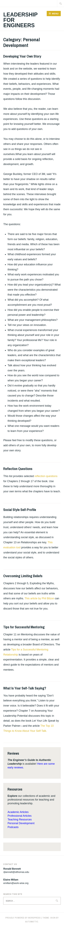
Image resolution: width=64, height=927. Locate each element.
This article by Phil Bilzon (39, 598)
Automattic (31, 921)
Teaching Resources (20, 819)
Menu (55, 13)
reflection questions (45, 476)
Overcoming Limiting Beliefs (22, 575)
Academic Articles (18, 812)
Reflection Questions (17, 468)
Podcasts (13, 827)
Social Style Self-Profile (19, 509)
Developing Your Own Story (22, 56)
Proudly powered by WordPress (23, 917)
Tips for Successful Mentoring (24, 627)
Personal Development (21, 823)
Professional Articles (19, 815)
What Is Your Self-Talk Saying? (24, 688)
